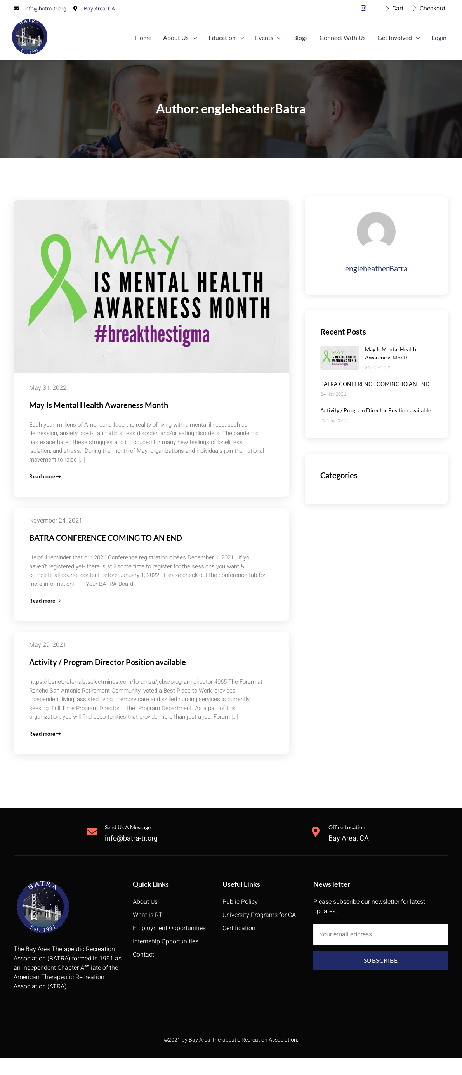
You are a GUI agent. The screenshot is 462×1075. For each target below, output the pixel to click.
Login (441, 38)
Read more (46, 480)
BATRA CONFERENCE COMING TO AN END (105, 540)
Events (286, 39)
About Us (205, 39)
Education (247, 39)
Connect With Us (352, 38)
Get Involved (404, 39)
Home (172, 38)
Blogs (314, 38)
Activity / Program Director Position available (107, 667)
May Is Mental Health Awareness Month (98, 405)
